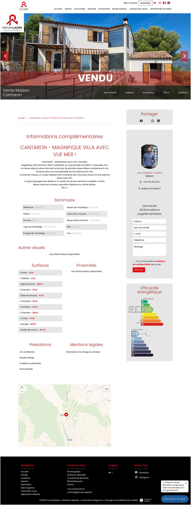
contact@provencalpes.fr (79, 492)
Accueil (21, 118)
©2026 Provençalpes (49, 500)
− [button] (22, 391)
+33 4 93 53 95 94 (75, 489)
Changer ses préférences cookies (121, 500)
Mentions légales (70, 500)
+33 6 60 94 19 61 (151, 181)
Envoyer (138, 270)
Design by (145, 500)
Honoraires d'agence (92, 500)
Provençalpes (74, 471)
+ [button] (22, 388)
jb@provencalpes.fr (151, 188)
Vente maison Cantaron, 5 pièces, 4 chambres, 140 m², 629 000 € (56, 118)
